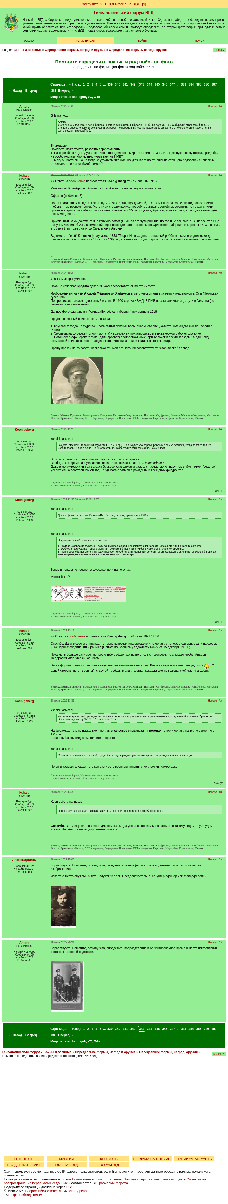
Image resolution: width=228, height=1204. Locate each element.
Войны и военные (28, 50)
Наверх (212, 106)
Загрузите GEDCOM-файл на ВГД (110, 4)
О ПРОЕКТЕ (24, 1159)
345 (157, 84)
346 (164, 84)
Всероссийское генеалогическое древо (56, 1191)
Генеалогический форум (21, 1052)
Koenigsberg (24, 429)
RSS (69, 1187)
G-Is (97, 97)
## (220, 106)
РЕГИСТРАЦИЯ (85, 40)
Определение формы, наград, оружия (138, 50)
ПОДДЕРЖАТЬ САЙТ (24, 1165)
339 (110, 84)
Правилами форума (112, 1183)
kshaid (24, 176)
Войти (142, 40)
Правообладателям (26, 1195)
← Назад (15, 91)
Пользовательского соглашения (97, 1179)
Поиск (199, 40)
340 (117, 84)
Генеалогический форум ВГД (124, 12)
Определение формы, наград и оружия (75, 50)
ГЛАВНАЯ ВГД (66, 1165)
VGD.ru (29, 40)
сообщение (77, 181)
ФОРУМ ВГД (109, 1165)
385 (198, 84)
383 (183, 84)
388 (53, 91)
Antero (24, 106)
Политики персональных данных (149, 1179)
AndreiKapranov (24, 860)
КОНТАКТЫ (109, 1159)
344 (149, 84)
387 (214, 84)
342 (132, 84)
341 (125, 84)
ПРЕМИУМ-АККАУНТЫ (194, 1159)
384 (191, 84)
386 (206, 84)
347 (172, 84)
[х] (144, 4)
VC (90, 97)
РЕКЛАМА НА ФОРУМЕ (151, 1159)
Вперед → (33, 91)
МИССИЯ (66, 1159)
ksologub (79, 97)
